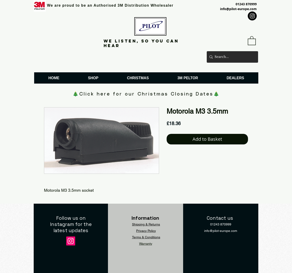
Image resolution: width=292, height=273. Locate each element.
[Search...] (231, 57)
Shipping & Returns (146, 224)
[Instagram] (252, 15)
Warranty (145, 243)
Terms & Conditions (146, 237)
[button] (252, 40)
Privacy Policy (146, 231)
